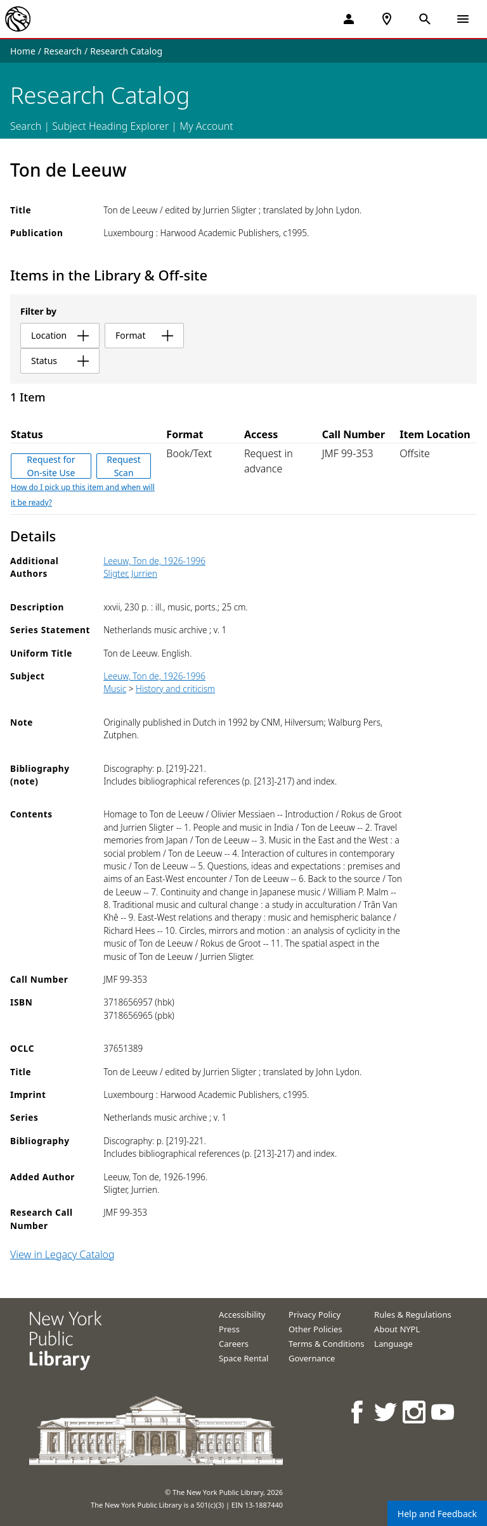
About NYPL (397, 1329)
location (60, 335)
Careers (234, 1343)
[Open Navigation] (463, 19)
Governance (312, 1358)
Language (393, 1343)
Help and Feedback (437, 1514)
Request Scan (124, 466)
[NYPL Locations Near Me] (387, 19)
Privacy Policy (315, 1314)
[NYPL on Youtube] (443, 1411)
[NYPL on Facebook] (358, 1411)
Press (229, 1329)
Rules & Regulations (412, 1314)
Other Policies (315, 1329)
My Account (206, 126)
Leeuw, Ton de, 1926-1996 (154, 561)
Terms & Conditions (326, 1343)
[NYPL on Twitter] (386, 1411)
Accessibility (242, 1314)
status (60, 361)
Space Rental (243, 1358)
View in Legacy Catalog (62, 1254)
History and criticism (175, 689)
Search (25, 126)
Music (114, 689)
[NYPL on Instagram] (415, 1411)
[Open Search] (425, 19)
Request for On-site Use (51, 466)
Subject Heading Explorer (110, 126)
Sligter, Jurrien (130, 573)
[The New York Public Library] (17, 19)
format (144, 335)
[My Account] (349, 19)
